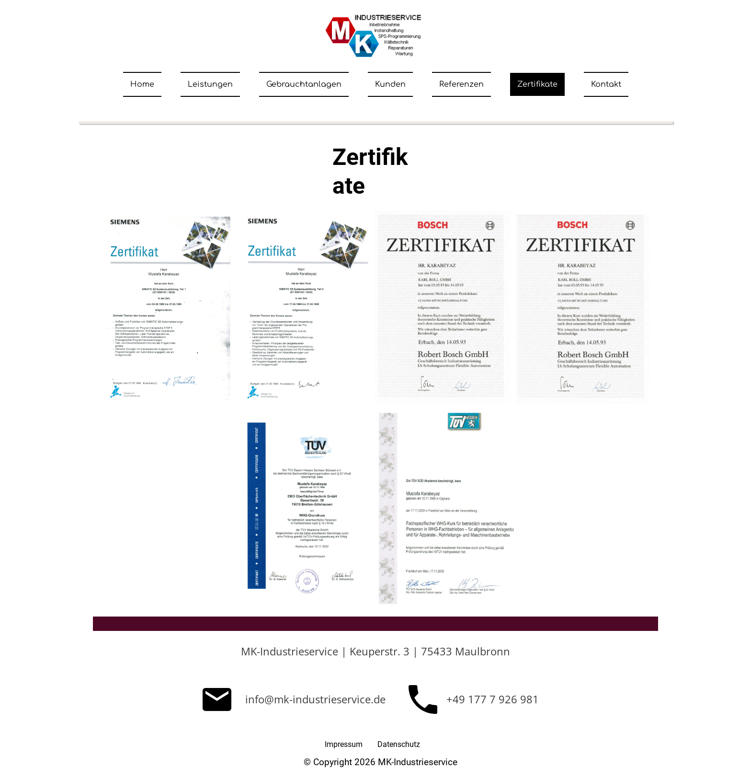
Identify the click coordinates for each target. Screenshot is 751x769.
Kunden (390, 84)
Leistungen (210, 84)
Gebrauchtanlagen (303, 84)
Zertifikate (537, 84)
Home (142, 84)
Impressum (344, 744)
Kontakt (606, 84)
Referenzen (461, 84)
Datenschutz (398, 744)
